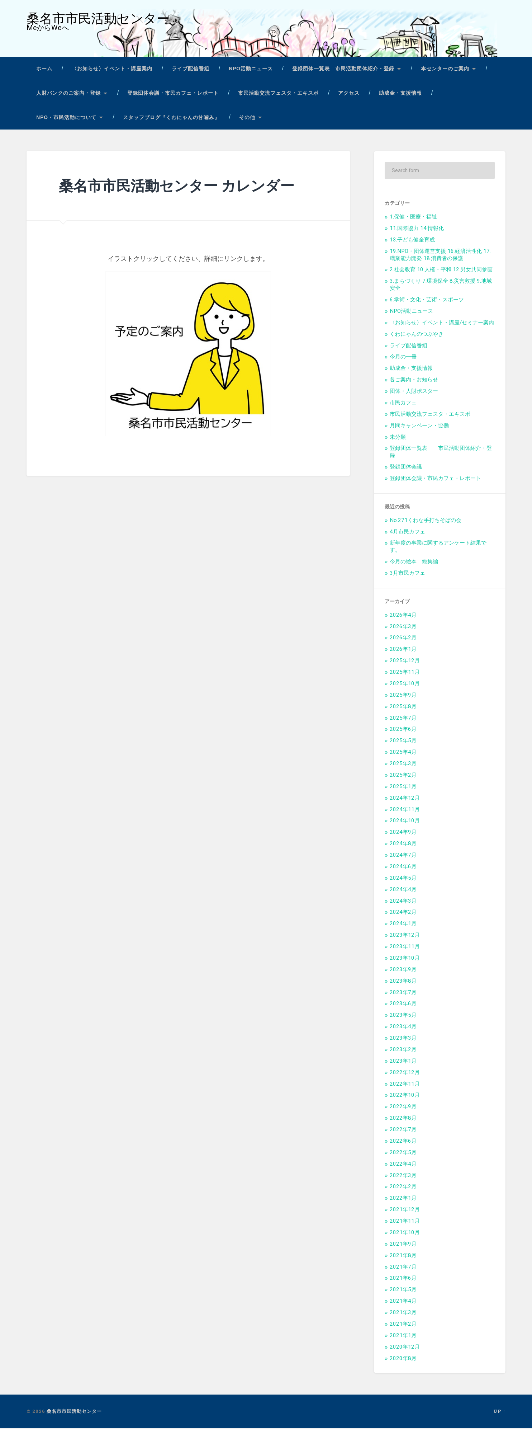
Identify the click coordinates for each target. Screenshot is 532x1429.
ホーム (44, 69)
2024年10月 (405, 821)
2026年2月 (403, 638)
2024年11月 (405, 810)
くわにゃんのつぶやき (416, 335)
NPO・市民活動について (66, 118)
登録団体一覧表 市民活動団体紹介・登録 (343, 69)
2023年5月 (403, 1016)
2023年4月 (403, 1027)
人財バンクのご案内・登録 (68, 94)
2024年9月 (403, 833)
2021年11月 (405, 1222)
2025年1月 (403, 787)
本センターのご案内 (445, 69)
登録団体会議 (406, 468)
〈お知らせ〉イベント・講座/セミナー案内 (442, 323)
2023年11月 (405, 947)
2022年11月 (405, 1085)
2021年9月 (403, 1245)
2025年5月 (403, 741)
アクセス (349, 94)
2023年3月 (403, 1039)
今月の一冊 (403, 357)
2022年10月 (405, 1096)
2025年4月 (403, 753)
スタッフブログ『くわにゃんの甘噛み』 (171, 118)
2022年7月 (403, 1130)
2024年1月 (403, 924)
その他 (247, 118)
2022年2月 (403, 1187)
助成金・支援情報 (400, 94)
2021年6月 (403, 1279)
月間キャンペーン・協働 (419, 426)
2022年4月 (403, 1165)
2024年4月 (403, 890)
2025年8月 (403, 707)
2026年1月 (403, 650)
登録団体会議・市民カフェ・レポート (173, 94)
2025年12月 (405, 661)
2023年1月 (403, 1062)
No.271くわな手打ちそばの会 (425, 521)
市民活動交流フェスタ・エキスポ (278, 94)
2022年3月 (403, 1176)
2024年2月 (403, 913)
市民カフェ (403, 403)
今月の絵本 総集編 (414, 562)
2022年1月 (403, 1199)
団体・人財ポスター (414, 392)
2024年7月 (403, 856)
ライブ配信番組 (190, 69)
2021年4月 (403, 1302)
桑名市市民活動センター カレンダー (179, 186)
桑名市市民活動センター (98, 19)
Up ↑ (499, 1412)
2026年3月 (403, 627)
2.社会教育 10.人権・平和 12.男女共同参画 (441, 270)
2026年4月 (403, 616)
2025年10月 (405, 684)
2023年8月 (403, 982)
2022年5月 (403, 1153)
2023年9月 (403, 970)
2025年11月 (405, 673)
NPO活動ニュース (251, 69)
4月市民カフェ (407, 533)
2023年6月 (403, 1004)
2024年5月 (403, 879)
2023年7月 (403, 993)
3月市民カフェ (407, 574)
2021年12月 (405, 1210)
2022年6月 (403, 1142)
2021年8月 (403, 1256)
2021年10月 (405, 1233)
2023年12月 (405, 936)
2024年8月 (403, 844)
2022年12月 (405, 1073)
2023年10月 (405, 959)
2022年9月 (403, 1107)
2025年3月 (403, 764)
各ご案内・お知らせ (414, 380)
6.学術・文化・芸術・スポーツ (427, 300)
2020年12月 (405, 1348)
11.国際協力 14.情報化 (417, 229)
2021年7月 (403, 1268)
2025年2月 (403, 776)
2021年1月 (403, 1336)
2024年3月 (403, 902)
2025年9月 (403, 696)
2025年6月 (403, 730)
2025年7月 (403, 719)
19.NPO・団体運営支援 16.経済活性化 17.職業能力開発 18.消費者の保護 (440, 256)
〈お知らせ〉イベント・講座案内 (112, 69)
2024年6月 (403, 867)
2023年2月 (403, 1050)
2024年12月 (405, 799)
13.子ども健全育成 (412, 241)
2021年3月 (403, 1313)
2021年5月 (403, 1290)
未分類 (398, 438)
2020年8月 (403, 1359)
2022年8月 (403, 1119)
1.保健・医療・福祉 (413, 218)
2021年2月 (403, 1325)
